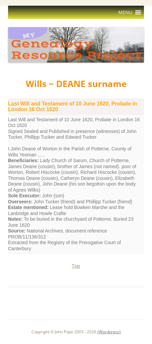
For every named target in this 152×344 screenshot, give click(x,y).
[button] (125, 12)
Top (76, 266)
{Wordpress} (109, 332)
